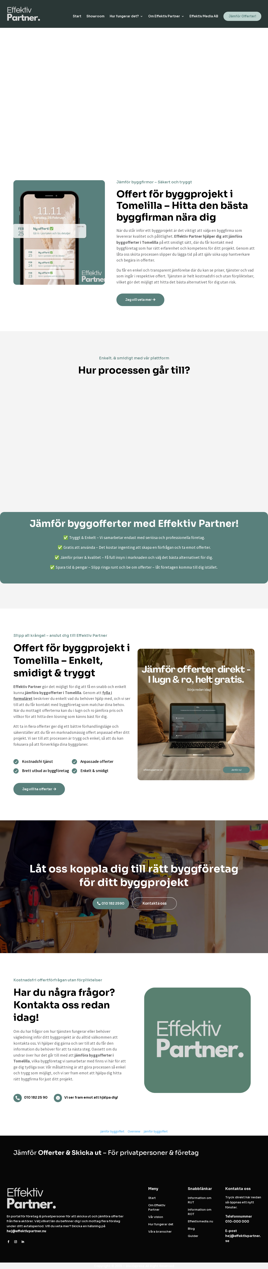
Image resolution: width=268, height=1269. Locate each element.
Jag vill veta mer (138, 300)
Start (77, 17)
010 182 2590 (113, 903)
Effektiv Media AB (203, 17)
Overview (134, 1131)
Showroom (95, 17)
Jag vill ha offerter (37, 789)
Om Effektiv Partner (164, 17)
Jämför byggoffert (112, 1131)
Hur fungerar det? (124, 17)
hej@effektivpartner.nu (26, 1231)
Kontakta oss (154, 903)
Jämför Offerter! (242, 17)
